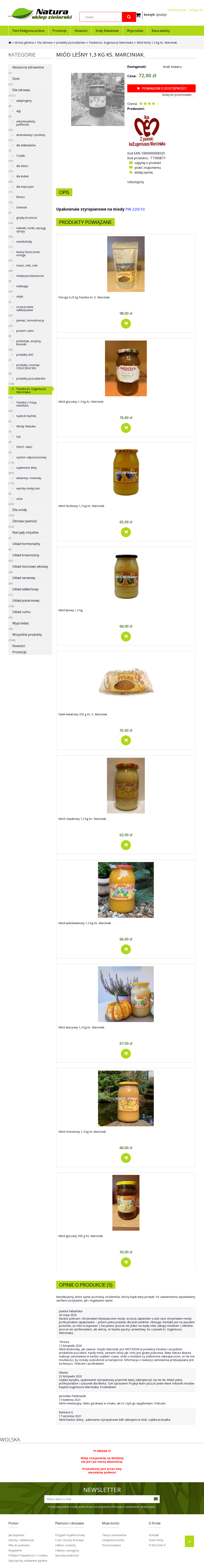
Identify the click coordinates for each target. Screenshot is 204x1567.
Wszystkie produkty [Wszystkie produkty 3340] (27, 634)
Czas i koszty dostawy (69, 1540)
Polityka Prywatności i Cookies (28, 1555)
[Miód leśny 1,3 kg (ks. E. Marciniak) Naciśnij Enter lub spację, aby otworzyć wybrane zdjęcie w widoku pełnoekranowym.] (97, 99)
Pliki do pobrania (19, 1545)
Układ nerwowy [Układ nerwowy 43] (23, 578)
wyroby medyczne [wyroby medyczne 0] (28, 488)
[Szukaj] (129, 17)
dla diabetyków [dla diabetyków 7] (26, 145)
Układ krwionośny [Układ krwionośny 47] (25, 555)
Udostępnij (135, 182)
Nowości (18, 646)
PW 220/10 (135, 209)
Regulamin (15, 1550)
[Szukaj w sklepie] (107, 17)
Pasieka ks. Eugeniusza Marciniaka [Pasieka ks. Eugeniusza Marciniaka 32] (31, 390)
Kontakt (154, 1535)
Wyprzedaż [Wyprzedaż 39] (20, 623)
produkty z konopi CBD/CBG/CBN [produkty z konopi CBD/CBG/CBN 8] (27, 366)
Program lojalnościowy (70, 1535)
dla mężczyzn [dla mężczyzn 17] (25, 186)
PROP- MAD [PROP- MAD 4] (24, 447)
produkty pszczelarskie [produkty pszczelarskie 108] (30, 378)
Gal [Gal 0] (18, 436)
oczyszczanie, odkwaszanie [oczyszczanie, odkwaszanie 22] (25, 308)
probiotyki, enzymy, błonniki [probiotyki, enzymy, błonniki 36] (28, 342)
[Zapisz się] (156, 1499)
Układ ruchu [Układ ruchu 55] (21, 612)
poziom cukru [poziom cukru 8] (25, 331)
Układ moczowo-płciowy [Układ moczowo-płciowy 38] (30, 566)
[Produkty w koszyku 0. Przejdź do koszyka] (155, 14)
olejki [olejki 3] (19, 296)
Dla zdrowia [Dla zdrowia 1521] (21, 90)
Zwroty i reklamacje (21, 1540)
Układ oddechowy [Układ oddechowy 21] (25, 589)
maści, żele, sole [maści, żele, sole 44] (27, 265)
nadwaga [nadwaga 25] (22, 286)
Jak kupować (16, 1535)
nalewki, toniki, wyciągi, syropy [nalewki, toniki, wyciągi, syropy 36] (31, 229)
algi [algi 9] (18, 111)
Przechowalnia (111, 1545)
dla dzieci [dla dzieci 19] (22, 166)
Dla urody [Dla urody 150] (19, 510)
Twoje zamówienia (114, 1535)
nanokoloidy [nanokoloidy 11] (24, 241)
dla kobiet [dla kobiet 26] (22, 176)
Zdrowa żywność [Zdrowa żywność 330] (24, 521)
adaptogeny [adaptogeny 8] (24, 101)
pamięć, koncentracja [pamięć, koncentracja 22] (30, 320)
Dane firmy (156, 1540)
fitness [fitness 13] (20, 197)
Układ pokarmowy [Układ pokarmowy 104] (25, 600)
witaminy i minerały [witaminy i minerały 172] (28, 478)
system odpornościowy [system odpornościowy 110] (31, 457)
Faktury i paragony (67, 1550)
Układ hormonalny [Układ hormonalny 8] (26, 544)
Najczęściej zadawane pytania (27, 1560)
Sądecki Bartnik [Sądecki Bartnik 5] (26, 416)
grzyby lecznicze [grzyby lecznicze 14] (26, 218)
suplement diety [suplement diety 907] (26, 468)
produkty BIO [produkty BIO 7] (24, 354)
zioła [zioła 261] (19, 499)
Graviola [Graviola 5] (21, 207)
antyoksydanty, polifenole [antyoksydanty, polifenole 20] (26, 122)
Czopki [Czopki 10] (20, 155)
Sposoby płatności (67, 1555)
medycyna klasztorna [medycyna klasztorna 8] (30, 276)
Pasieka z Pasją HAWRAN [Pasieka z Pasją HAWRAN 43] (26, 403)
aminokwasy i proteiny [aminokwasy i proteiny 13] (30, 135)
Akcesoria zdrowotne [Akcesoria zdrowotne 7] (28, 67)
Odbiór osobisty (65, 1545)
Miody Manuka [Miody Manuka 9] (25, 426)
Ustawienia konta (113, 1540)
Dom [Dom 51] (16, 78)
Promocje (19, 652)
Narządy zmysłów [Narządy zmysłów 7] (25, 532)
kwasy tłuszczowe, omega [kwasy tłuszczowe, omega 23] (28, 253)
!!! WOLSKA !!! (157, 1545)
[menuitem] (28, 31)
